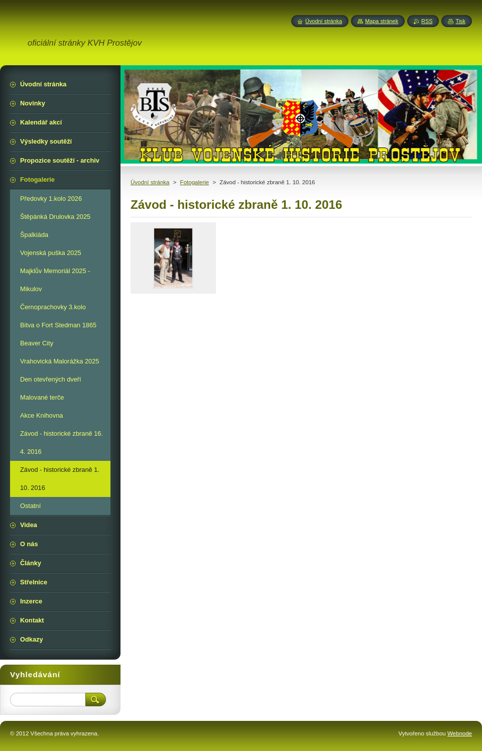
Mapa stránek (381, 21)
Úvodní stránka (150, 182)
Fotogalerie (194, 182)
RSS (426, 21)
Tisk (460, 21)
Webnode (459, 733)
